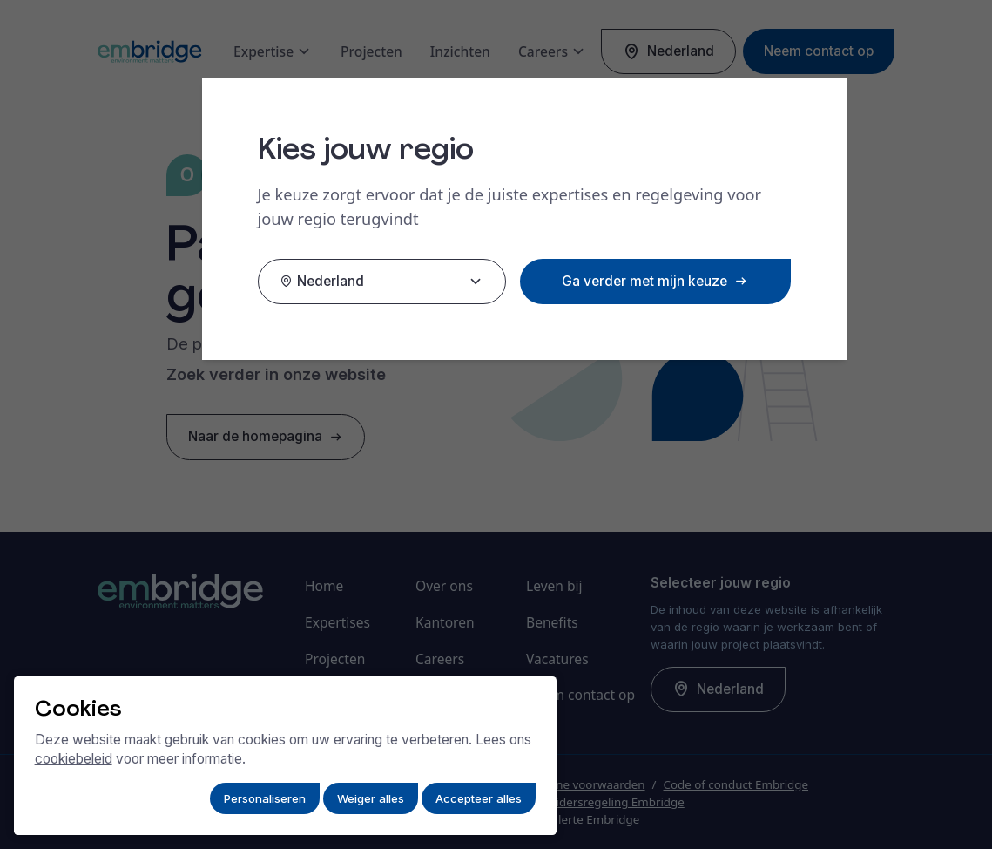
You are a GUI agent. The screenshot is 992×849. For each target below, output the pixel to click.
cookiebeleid (73, 759)
